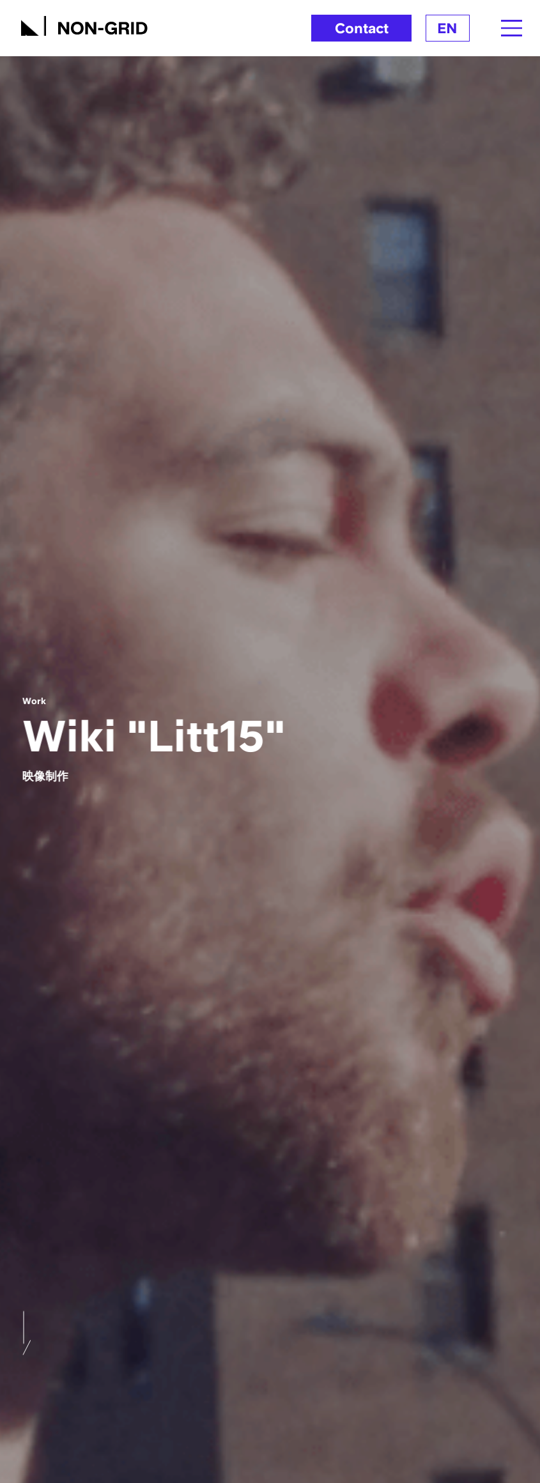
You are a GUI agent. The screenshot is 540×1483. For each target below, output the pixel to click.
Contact (362, 28)
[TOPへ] (84, 24)
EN (447, 28)
